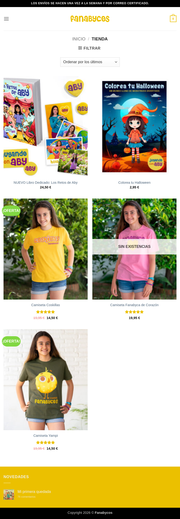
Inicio (78, 38)
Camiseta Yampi (45, 435)
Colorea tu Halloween (134, 182)
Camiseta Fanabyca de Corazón (134, 305)
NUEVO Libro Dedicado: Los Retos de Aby (46, 182)
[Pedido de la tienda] (90, 62)
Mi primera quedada (34, 492)
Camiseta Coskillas (45, 305)
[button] (6, 18)
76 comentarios (31, 496)
